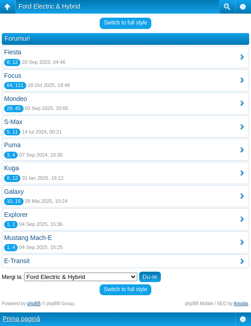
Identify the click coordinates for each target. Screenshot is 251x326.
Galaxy (14, 191)
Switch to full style (125, 22)
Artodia (241, 303)
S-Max (13, 121)
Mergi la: (12, 277)
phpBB (34, 303)
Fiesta (12, 52)
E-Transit (16, 260)
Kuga (11, 168)
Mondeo (15, 98)
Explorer (16, 214)
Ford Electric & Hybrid (49, 6)
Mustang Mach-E (28, 237)
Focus (12, 75)
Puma (12, 145)
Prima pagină (21, 318)
